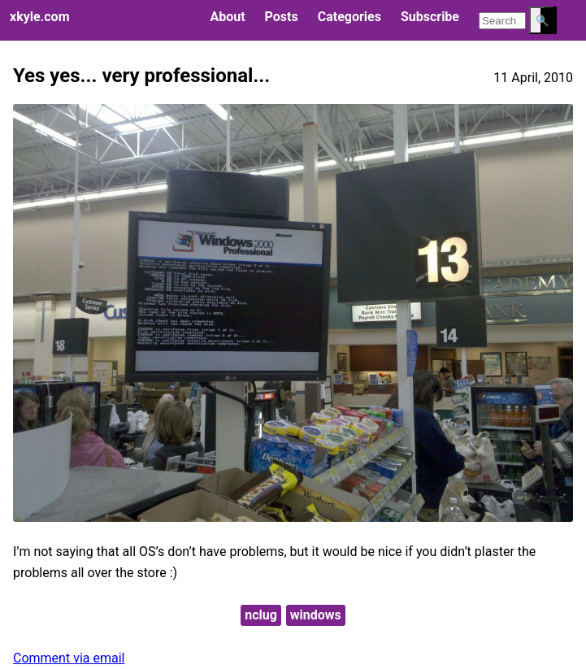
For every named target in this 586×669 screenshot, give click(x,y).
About (227, 16)
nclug (261, 615)
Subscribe (430, 16)
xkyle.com (39, 16)
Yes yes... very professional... (141, 75)
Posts (281, 16)
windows (315, 615)
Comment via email (68, 658)
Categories (349, 16)
